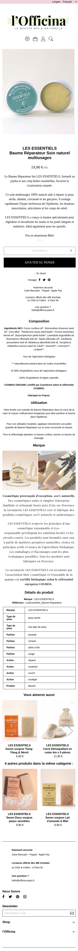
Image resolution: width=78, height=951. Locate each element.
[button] (70, 92)
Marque (28, 599)
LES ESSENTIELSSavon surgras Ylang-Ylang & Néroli (19, 749)
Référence (18, 602)
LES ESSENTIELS (40, 148)
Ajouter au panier (40, 262)
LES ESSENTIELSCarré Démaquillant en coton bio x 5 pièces (57, 749)
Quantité (38, 250)
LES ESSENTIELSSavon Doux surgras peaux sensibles (19, 818)
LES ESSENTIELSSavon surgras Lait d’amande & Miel (57, 818)
